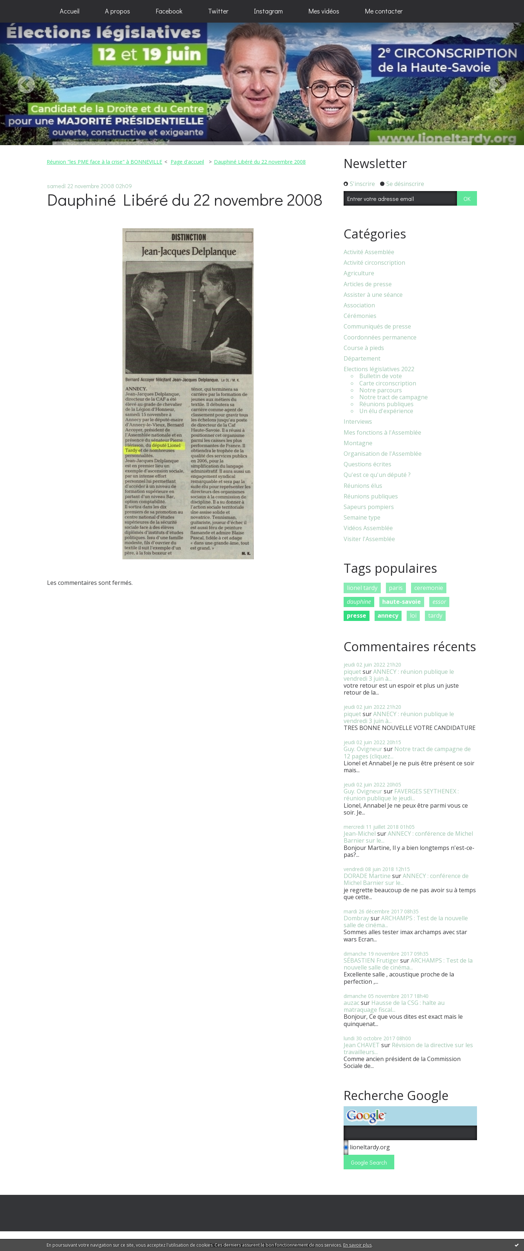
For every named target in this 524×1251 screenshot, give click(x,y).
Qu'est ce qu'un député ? (377, 474)
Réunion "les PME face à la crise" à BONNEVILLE (104, 161)
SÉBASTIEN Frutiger (371, 960)
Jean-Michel (360, 834)
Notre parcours (380, 390)
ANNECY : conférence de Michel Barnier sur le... (408, 837)
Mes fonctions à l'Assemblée (382, 432)
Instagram (268, 11)
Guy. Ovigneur (363, 749)
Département (362, 358)
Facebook (169, 11)
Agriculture (359, 273)
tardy (435, 615)
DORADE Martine (367, 876)
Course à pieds (364, 348)
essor (439, 602)
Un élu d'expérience (386, 411)
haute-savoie (401, 602)
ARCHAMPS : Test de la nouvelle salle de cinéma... (406, 921)
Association (359, 305)
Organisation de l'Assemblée (383, 453)
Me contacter (384, 11)
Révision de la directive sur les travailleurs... (408, 1048)
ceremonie (428, 588)
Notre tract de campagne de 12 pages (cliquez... (407, 752)
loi (413, 615)
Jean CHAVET (362, 1045)
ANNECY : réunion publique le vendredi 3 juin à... (399, 675)
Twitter (218, 11)
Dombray (356, 918)
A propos (117, 11)
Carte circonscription (387, 383)
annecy (388, 615)
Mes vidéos (323, 11)
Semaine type (362, 517)
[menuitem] (69, 11)
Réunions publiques (386, 404)
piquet (352, 672)
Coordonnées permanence (380, 337)
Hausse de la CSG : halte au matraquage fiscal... (394, 1006)
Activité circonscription (374, 262)
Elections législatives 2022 (379, 369)
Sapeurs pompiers (369, 507)
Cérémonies (360, 315)
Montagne (358, 443)
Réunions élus (363, 485)
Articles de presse (368, 284)
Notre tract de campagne (393, 397)
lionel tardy (362, 588)
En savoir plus (357, 1245)
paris (396, 588)
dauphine (359, 602)
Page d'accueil (187, 161)
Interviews (358, 421)
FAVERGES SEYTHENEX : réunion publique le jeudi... (401, 794)
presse (356, 615)
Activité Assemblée (369, 252)
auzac (351, 1003)
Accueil (69, 11)
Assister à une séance (373, 294)
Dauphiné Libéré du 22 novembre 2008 (260, 161)
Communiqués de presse (377, 326)
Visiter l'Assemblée (369, 539)
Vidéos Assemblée (368, 528)
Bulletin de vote (380, 376)
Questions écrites (367, 464)
